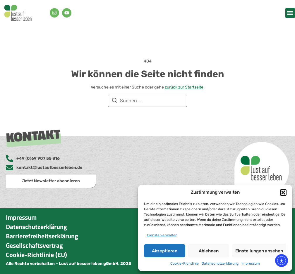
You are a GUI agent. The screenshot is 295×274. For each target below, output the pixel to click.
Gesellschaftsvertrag (34, 245)
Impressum (250, 263)
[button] (283, 192)
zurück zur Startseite (184, 87)
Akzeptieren (164, 251)
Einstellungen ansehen (259, 251)
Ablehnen (209, 251)
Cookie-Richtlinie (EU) (36, 255)
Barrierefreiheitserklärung (42, 236)
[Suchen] (114, 101)
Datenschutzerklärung (220, 263)
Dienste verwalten (162, 235)
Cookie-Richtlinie (184, 263)
